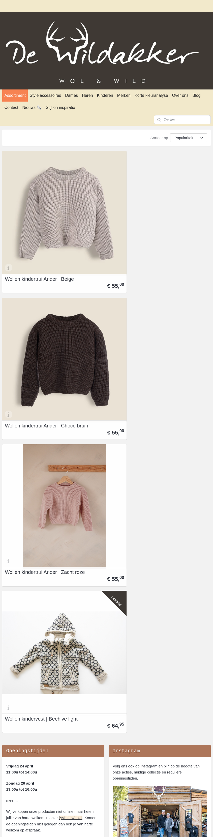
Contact (11, 107)
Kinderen (105, 95)
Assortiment (14, 95)
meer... (12, 391)
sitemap (91, 827)
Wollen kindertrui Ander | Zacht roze (174, 218)
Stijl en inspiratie (60, 107)
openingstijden (47, 758)
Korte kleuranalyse (151, 95)
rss (100, 827)
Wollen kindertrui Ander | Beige (32, 218)
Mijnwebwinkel (155, 827)
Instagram (149, 357)
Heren (87, 95)
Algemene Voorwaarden (22, 686)
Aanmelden (126, 482)
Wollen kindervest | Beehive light (26, 307)
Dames (71, 95)
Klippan (150, 723)
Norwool (151, 735)
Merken (124, 95)
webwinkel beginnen (116, 827)
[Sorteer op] (188, 138)
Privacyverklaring (16, 692)
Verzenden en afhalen (20, 704)
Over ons (180, 95)
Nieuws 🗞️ (32, 107)
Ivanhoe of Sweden (160, 710)
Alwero (150, 686)
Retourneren (12, 698)
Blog (196, 95)
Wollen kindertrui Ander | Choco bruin (103, 218)
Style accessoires (45, 95)
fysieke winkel (70, 409)
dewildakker (15, 649)
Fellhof (150, 698)
